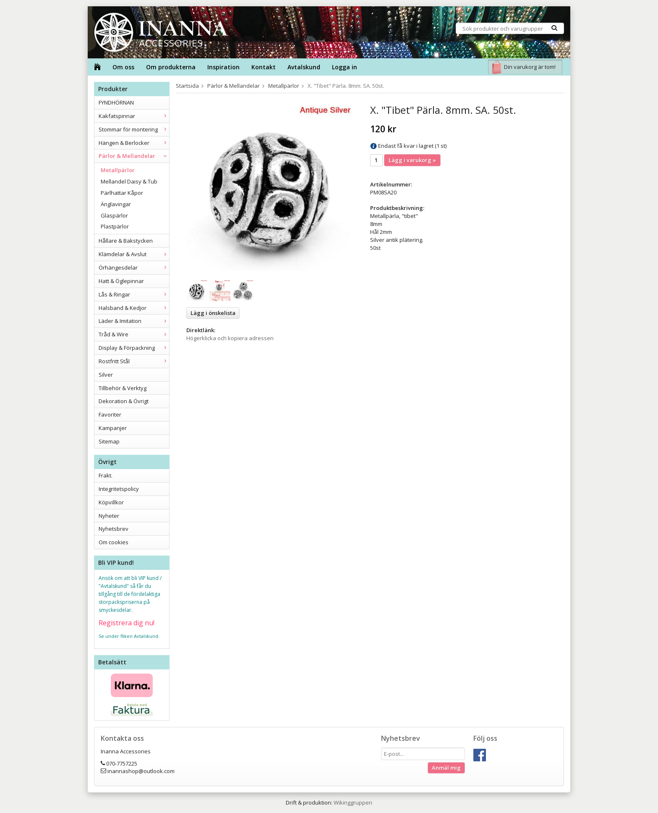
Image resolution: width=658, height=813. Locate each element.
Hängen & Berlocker (134, 143)
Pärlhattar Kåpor (122, 193)
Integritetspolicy (119, 489)
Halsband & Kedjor (134, 308)
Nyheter (109, 515)
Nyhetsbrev (113, 528)
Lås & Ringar (134, 294)
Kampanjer (113, 428)
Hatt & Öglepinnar (121, 281)
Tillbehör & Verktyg (122, 388)
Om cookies (113, 542)
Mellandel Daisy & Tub (129, 181)
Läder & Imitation (134, 321)
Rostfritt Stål (134, 361)
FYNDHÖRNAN (116, 102)
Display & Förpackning (134, 347)
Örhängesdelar (134, 267)
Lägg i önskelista (213, 313)
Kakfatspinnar (134, 116)
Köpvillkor (111, 502)
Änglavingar (116, 204)
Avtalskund (303, 67)
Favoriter (110, 414)
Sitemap (109, 441)
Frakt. (105, 475)
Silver (106, 374)
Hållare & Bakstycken (126, 240)
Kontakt (263, 67)
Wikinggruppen (353, 802)
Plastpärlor (115, 226)
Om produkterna (171, 67)
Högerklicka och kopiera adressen (230, 338)
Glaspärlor (114, 215)
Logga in (344, 67)
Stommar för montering (134, 129)
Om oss (123, 67)
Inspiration (223, 67)
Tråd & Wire (134, 334)
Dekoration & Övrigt (124, 401)
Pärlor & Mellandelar (134, 156)
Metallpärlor (118, 170)
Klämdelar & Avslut (134, 254)
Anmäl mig (446, 767)
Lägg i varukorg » (412, 160)
